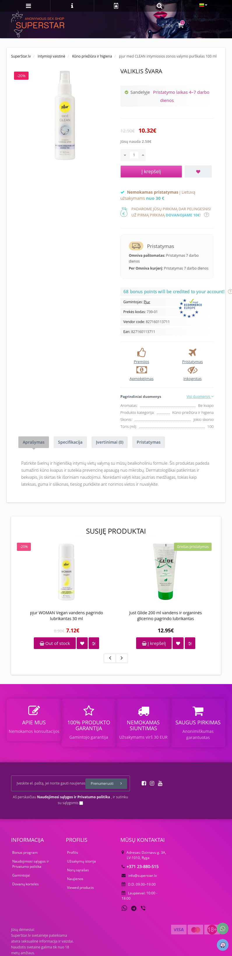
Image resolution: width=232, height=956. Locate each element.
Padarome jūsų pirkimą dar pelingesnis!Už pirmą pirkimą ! (171, 212)
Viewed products (80, 887)
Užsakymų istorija (81, 861)
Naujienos (75, 878)
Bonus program (25, 852)
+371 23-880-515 (140, 866)
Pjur (147, 301)
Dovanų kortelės (25, 884)
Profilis (72, 852)
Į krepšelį (154, 643)
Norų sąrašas (78, 869)
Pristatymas (149, 442)
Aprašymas (34, 442)
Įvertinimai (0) (109, 442)
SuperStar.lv (21, 56)
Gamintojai (21, 875)
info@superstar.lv (139, 875)
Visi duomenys (200, 396)
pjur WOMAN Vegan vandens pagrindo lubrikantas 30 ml (66, 615)
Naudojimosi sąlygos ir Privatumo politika (30, 864)
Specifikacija (70, 442)
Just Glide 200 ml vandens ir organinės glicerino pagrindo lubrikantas (165, 615)
